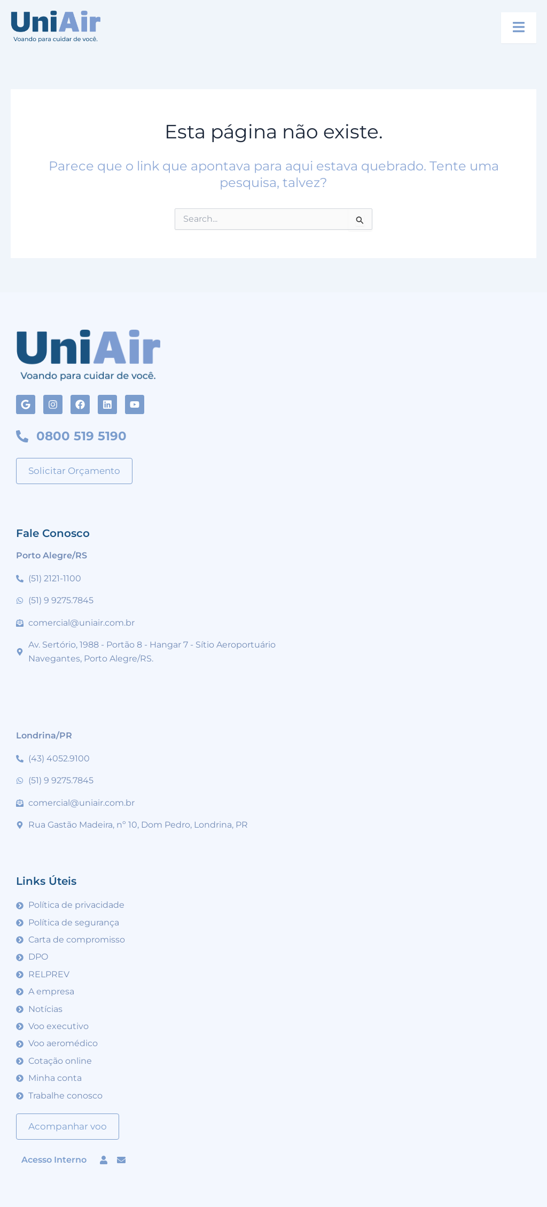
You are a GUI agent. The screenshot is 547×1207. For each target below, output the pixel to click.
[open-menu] (518, 27)
